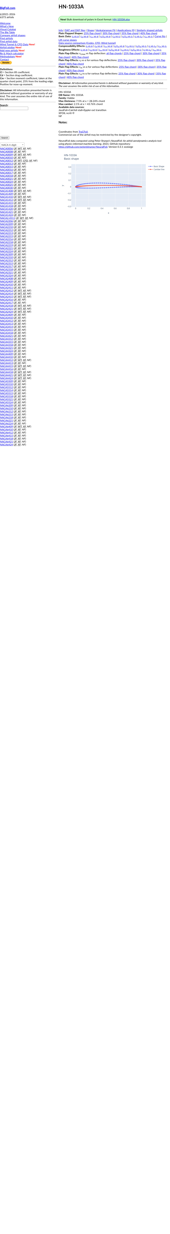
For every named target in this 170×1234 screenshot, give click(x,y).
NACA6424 (6, 444)
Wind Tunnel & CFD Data (14, 44)
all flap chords (114, 53)
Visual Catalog (8, 29)
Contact (4, 59)
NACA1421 (6, 211)
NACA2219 (6, 245)
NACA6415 (6, 435)
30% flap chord (111, 33)
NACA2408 (6, 278)
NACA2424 (6, 311)
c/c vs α (105, 36)
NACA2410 (6, 284)
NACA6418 (6, 438)
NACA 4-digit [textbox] (8, 144)
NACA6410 (6, 429)
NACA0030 (6, 187)
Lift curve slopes (68, 39)
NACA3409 (6, 314)
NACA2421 (6, 308)
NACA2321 (6, 272)
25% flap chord (92, 33)
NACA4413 (6, 362)
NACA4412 (6, 359)
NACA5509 (6, 381)
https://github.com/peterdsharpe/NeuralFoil (83, 146)
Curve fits (160, 36)
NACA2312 (6, 260)
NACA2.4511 (7, 217)
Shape (90, 30)
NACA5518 (6, 396)
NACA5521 (6, 399)
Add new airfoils (9, 50)
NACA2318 (6, 269)
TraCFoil (83, 131)
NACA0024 (6, 181)
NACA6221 (6, 420)
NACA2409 (6, 281)
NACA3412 (6, 320)
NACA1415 (6, 202)
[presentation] (13, 121)
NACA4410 (6, 356)
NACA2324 (6, 275)
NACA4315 (6, 341)
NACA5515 (6, 393)
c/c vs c (127, 36)
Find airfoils (6, 38)
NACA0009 (6, 154)
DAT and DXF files (75, 30)
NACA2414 (6, 293)
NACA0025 (6, 184)
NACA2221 (6, 248)
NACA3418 (6, 332)
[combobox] (12, 144)
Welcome (5, 23)
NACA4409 (6, 353)
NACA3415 (6, 329)
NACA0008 (6, 151)
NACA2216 (6, 239)
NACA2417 (6, 302)
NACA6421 (6, 441)
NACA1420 (6, 208)
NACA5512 (6, 387)
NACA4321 (6, 347)
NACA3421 (6, 335)
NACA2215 (6, 236)
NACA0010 (6, 157)
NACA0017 (6, 172)
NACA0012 (6, 160)
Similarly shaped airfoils (150, 30)
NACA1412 (6, 199)
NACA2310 (6, 257)
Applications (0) (126, 30)
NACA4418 (6, 371)
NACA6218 (6, 417)
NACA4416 (6, 368)
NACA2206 (6, 220)
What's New (7, 26)
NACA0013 (6, 163)
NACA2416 (6, 299)
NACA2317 (6, 266)
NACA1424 (6, 214)
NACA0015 (6, 166)
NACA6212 (6, 411)
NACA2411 (6, 287)
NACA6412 (6, 432)
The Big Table (7, 32)
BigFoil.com (7, 8)
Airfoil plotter (7, 47)
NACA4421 (6, 375)
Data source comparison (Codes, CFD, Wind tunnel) (87, 42)
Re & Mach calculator (12, 53)
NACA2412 (6, 290)
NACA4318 (6, 344)
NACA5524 (6, 402)
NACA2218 (6, 242)
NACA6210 (6, 408)
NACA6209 (6, 405)
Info (61, 30)
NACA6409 (6, 426)
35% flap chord (129, 33)
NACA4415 (6, 365)
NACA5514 (6, 390)
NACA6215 (6, 414)
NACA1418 (6, 205)
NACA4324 (6, 350)
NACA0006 (6, 148)
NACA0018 (6, 175)
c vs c (116, 36)
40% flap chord (148, 33)
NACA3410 (6, 317)
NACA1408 (6, 190)
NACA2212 (6, 230)
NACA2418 (6, 305)
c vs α (75, 36)
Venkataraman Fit (105, 30)
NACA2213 (6, 233)
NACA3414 (6, 326)
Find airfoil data (8, 41)
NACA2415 (6, 296)
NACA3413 (6, 323)
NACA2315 (6, 263)
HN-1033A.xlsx (121, 19)
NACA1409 (6, 193)
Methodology (7, 56)
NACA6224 (6, 423)
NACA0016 (6, 169)
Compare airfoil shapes (12, 35)
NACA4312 (6, 338)
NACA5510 (6, 384)
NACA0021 (6, 178)
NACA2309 (6, 254)
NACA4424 (6, 378)
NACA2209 (6, 223)
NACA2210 (6, 226)
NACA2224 (6, 251)
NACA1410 (6, 196)
